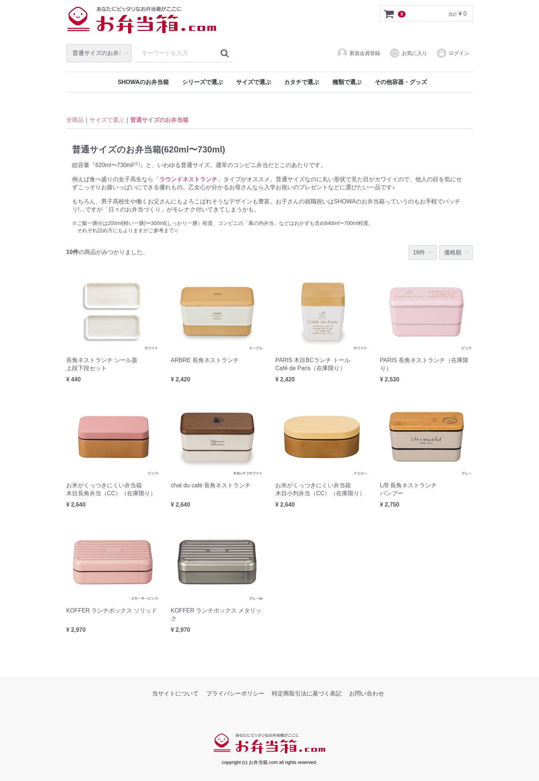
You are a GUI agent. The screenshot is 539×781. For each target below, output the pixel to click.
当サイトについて (175, 693)
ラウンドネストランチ (188, 179)
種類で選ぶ (347, 82)
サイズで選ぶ (253, 82)
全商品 (75, 120)
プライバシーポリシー (235, 693)
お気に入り (408, 53)
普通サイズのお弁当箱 (159, 120)
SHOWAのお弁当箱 (143, 82)
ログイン (452, 53)
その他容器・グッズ (401, 82)
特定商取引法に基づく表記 (307, 693)
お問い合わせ (366, 693)
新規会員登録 (358, 53)
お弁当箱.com (141, 23)
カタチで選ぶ (301, 82)
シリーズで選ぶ (202, 82)
